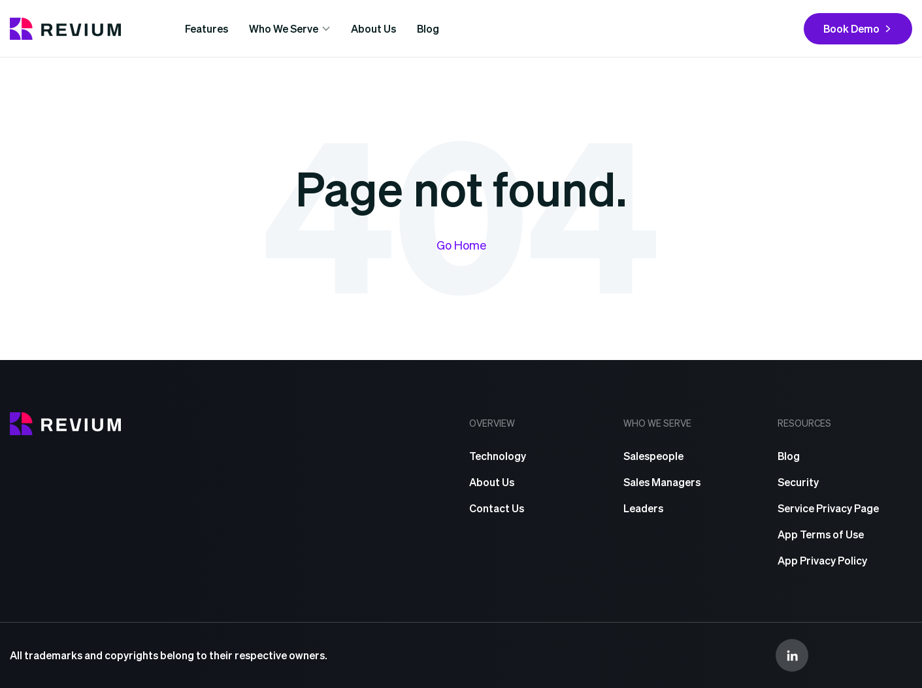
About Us (373, 28)
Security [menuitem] (798, 482)
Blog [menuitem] (789, 456)
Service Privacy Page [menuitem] (828, 508)
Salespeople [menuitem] (653, 456)
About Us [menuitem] (491, 482)
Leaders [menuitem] (643, 508)
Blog (428, 28)
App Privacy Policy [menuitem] (822, 560)
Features (206, 28)
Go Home (461, 244)
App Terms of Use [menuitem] (821, 534)
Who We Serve (283, 28)
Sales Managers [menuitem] (661, 482)
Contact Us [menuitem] (496, 508)
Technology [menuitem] (497, 456)
